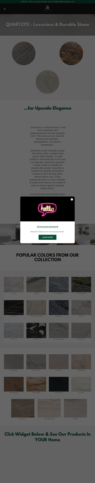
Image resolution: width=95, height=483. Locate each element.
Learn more (47, 237)
